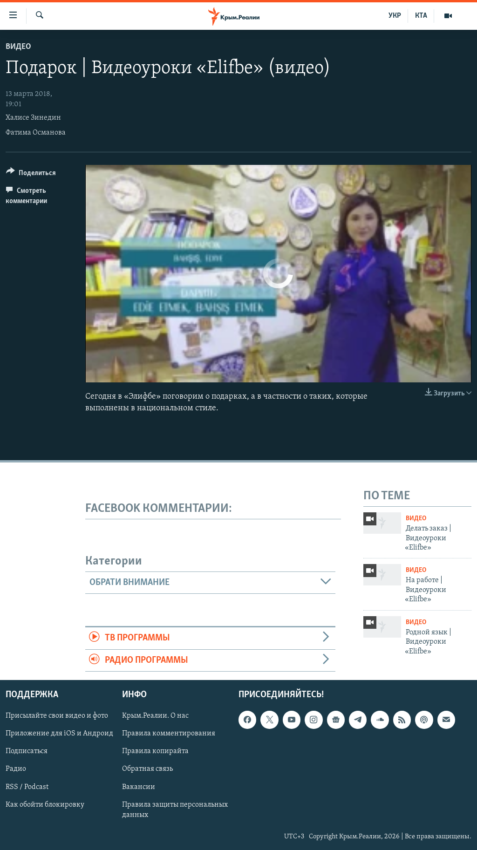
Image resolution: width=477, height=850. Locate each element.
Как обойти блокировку (45, 804)
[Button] (31, 174)
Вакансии (138, 786)
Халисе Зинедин (33, 118)
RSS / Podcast (27, 786)
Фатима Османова (36, 132)
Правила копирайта (155, 751)
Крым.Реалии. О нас (155, 716)
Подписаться (27, 751)
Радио (16, 769)
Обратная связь (147, 769)
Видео (18, 46)
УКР (394, 16)
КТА (421, 16)
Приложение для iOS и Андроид (59, 733)
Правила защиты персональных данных (175, 809)
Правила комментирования (168, 733)
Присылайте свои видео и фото (57, 716)
